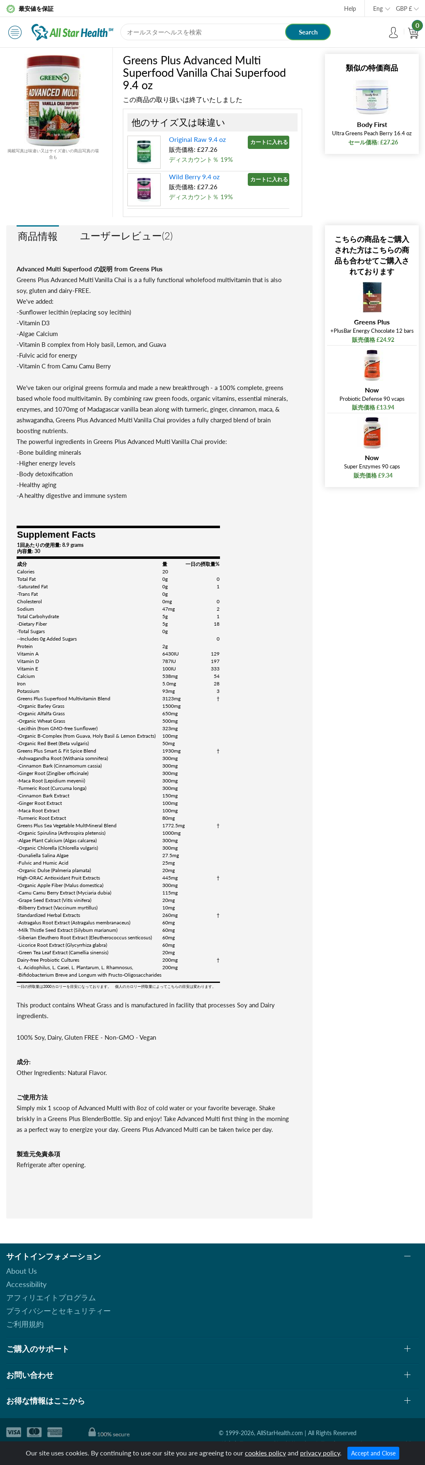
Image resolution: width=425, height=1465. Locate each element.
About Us (21, 1270)
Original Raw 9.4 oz (197, 139)
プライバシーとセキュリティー (58, 1310)
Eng (378, 8)
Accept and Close (373, 1453)
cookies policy (265, 1453)
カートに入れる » (269, 142)
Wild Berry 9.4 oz (194, 176)
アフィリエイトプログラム (51, 1297)
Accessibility (26, 1284)
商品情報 (38, 236)
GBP (404, 8)
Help (350, 8)
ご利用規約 (25, 1323)
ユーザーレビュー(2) (126, 235)
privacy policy (320, 1453)
